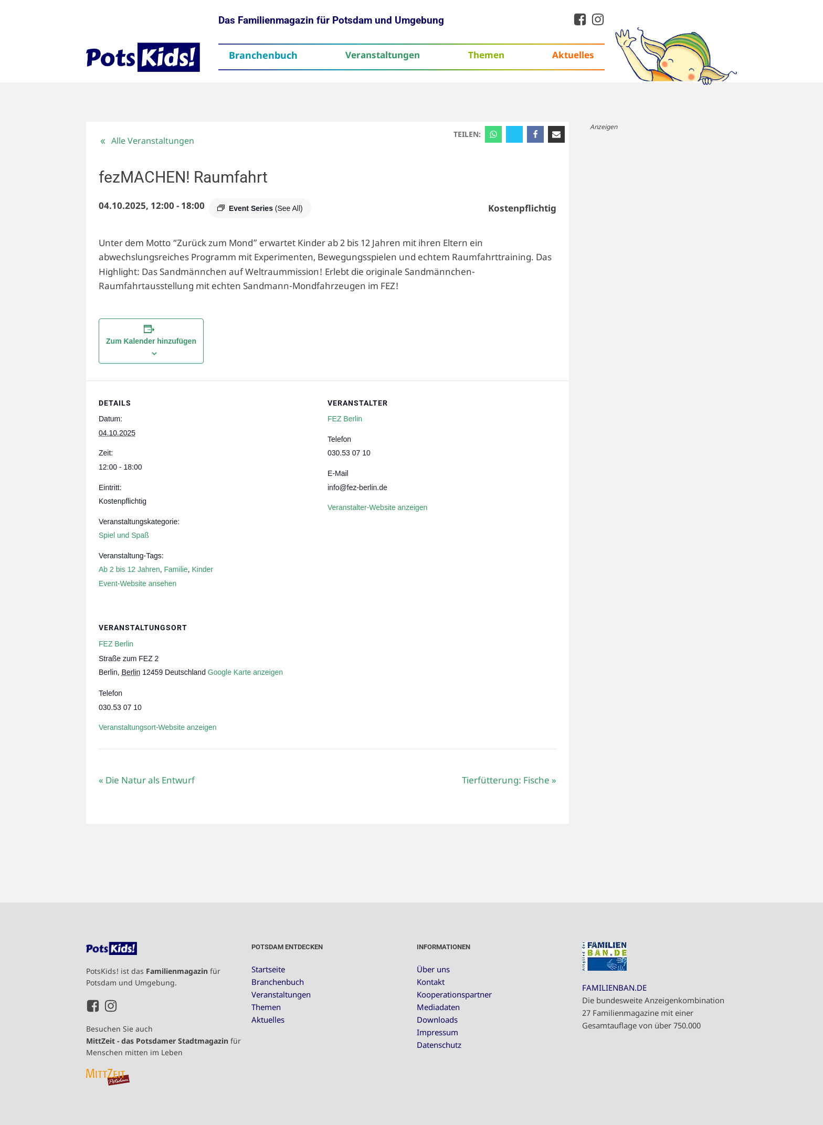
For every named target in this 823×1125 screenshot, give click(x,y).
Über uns (433, 969)
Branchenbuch (263, 55)
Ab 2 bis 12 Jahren (129, 569)
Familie (176, 569)
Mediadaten (438, 1007)
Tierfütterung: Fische (509, 780)
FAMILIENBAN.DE (614, 987)
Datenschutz (439, 1044)
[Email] (556, 134)
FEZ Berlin (345, 419)
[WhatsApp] (493, 134)
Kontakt (431, 982)
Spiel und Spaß (124, 535)
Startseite (268, 969)
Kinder (202, 569)
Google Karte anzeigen (245, 672)
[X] (514, 134)
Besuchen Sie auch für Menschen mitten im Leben (163, 1040)
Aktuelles (573, 55)
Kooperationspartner (454, 994)
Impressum (437, 1032)
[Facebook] (535, 134)
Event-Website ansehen (137, 583)
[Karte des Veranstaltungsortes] (501, 677)
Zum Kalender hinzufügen (151, 341)
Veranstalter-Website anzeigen (377, 507)
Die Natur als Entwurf (147, 780)
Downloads (437, 1019)
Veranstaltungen (382, 55)
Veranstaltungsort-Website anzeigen (158, 727)
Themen (486, 55)
